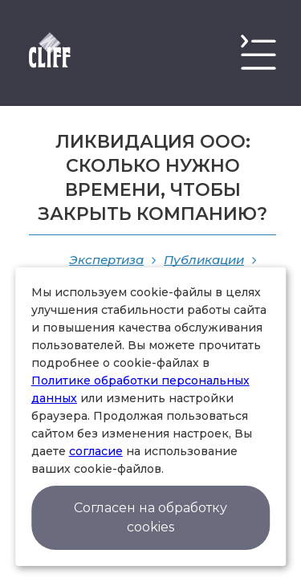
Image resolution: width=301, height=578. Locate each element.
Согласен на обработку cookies (150, 517)
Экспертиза (106, 259)
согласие (96, 451)
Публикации (204, 259)
